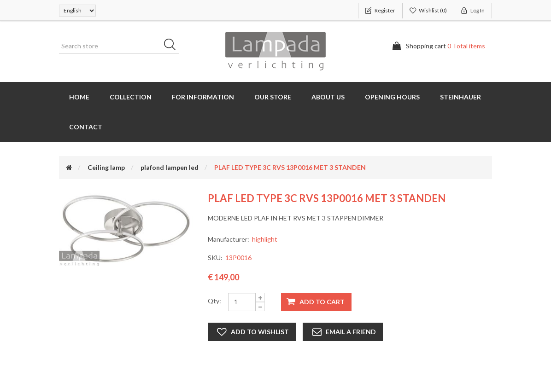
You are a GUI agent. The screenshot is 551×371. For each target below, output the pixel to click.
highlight (264, 239)
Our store (272, 97)
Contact (85, 127)
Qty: (214, 301)
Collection (131, 97)
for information (203, 97)
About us (328, 97)
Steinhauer (460, 97)
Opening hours (392, 97)
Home (79, 97)
